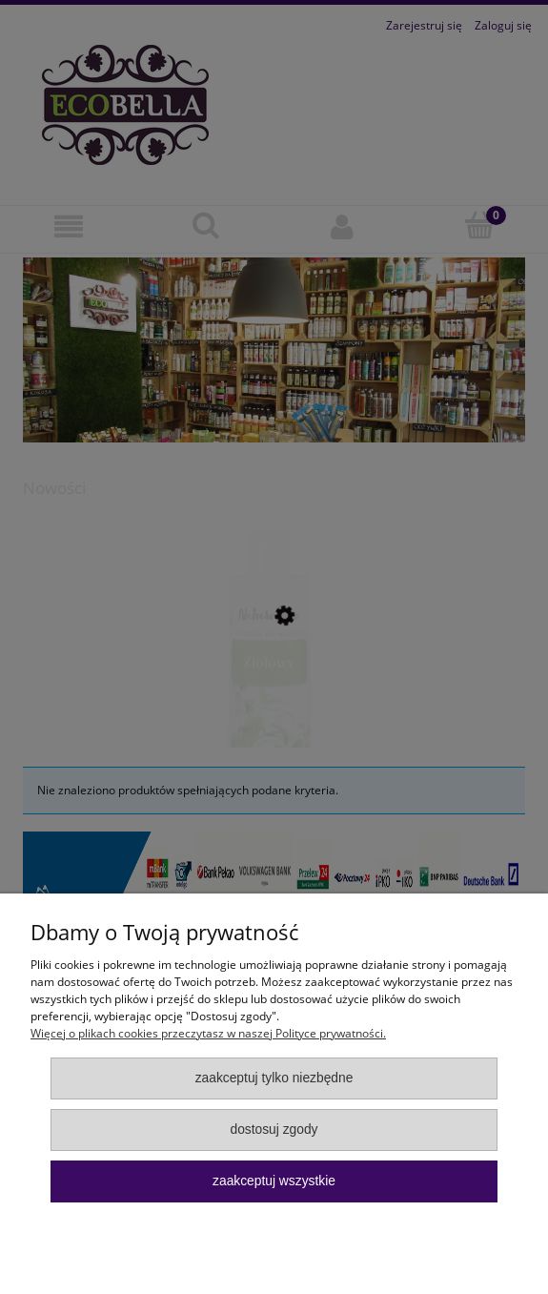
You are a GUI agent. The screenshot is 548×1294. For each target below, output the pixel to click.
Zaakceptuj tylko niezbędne (274, 1078)
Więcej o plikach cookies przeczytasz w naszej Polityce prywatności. (208, 1033)
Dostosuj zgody (273, 1129)
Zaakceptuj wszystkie (274, 1181)
